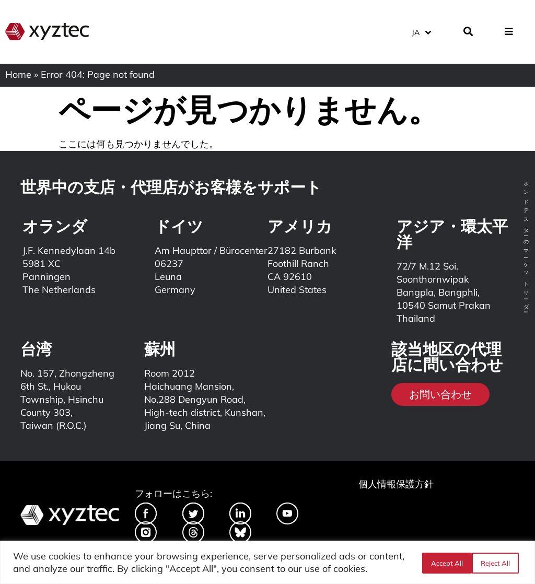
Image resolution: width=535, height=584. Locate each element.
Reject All (444, 562)
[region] (267, 562)
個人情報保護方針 (396, 484)
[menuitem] (420, 31)
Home (18, 74)
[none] (427, 31)
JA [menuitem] (416, 31)
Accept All (497, 562)
